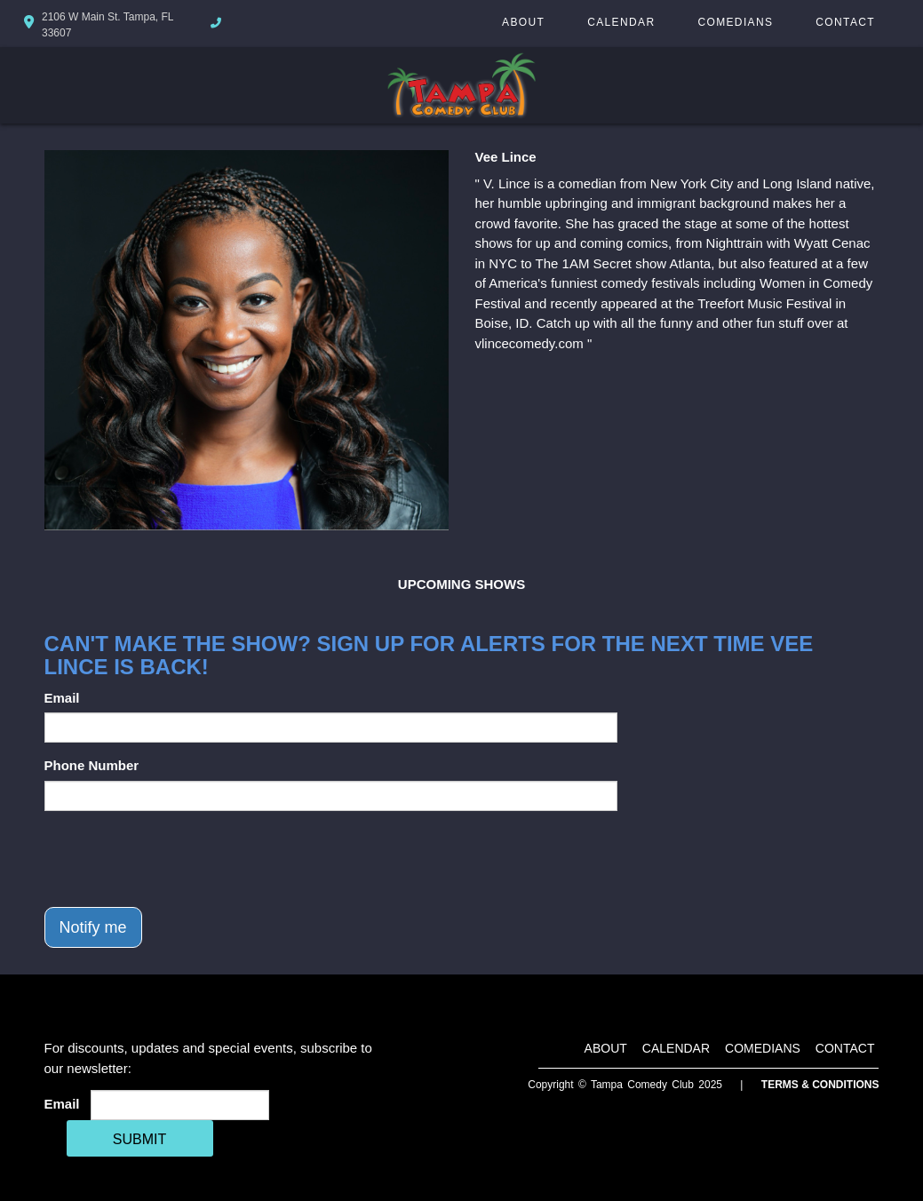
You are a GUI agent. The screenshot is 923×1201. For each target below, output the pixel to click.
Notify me (93, 927)
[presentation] (179, 859)
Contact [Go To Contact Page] (845, 22)
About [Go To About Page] (523, 22)
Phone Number (91, 765)
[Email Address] (180, 1105)
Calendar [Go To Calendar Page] (621, 22)
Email (62, 697)
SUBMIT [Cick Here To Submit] (139, 1139)
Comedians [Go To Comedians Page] (735, 22)
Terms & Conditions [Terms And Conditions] (820, 1084)
